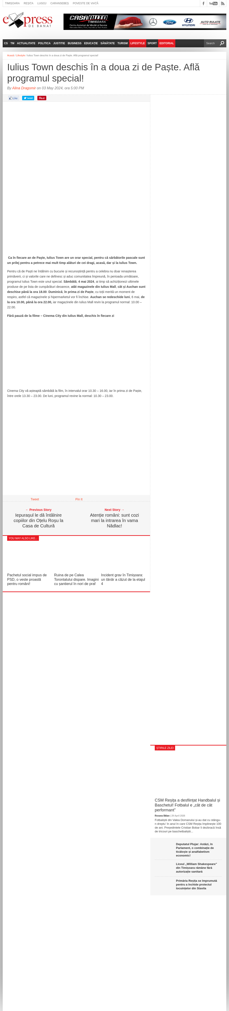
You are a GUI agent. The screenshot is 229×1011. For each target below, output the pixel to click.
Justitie (59, 43)
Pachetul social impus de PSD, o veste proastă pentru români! (27, 579)
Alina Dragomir (24, 88)
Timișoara (12, 3)
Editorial (166, 43)
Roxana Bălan (162, 816)
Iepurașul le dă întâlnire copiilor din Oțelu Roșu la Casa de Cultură (38, 520)
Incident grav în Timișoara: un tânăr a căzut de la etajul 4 (123, 579)
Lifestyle (137, 43)
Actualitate (26, 43)
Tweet (35, 499)
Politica (44, 43)
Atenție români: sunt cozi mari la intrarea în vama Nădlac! (114, 520)
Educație (91, 43)
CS (6, 43)
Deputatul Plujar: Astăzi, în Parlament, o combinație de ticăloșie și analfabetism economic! (195, 849)
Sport (152, 43)
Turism (122, 43)
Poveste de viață (85, 3)
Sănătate (108, 43)
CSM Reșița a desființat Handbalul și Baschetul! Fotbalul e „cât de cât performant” (187, 805)
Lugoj (41, 3)
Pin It (79, 499)
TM (12, 43)
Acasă (10, 55)
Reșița (28, 3)
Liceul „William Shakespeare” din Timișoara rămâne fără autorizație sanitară (196, 867)
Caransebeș (59, 3)
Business (74, 43)
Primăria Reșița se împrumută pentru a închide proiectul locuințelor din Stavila (196, 884)
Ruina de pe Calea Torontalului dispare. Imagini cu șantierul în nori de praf (76, 579)
